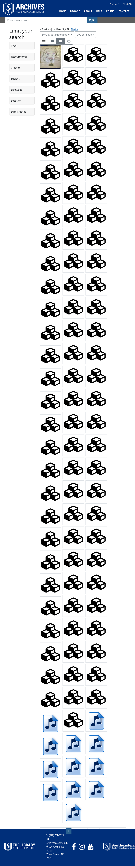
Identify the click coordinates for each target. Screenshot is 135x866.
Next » (74, 29)
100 (84, 34)
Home (62, 11)
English (113, 4)
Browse (75, 11)
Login (127, 3)
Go (92, 20)
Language (16, 89)
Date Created (18, 111)
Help (99, 11)
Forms (110, 11)
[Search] (46, 20)
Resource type (19, 56)
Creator (15, 67)
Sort (56, 34)
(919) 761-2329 (55, 835)
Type (14, 45)
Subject (15, 78)
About (88, 11)
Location (16, 100)
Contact (124, 11)
